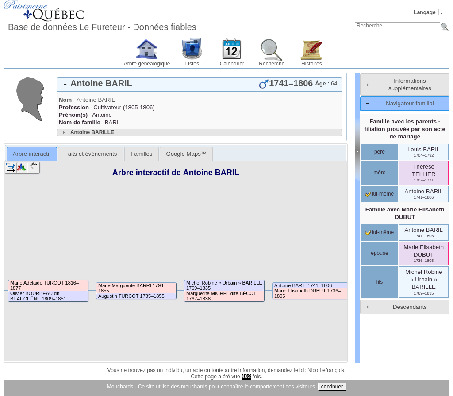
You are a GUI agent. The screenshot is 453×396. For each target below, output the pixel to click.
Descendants (410, 307)
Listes (192, 64)
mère (379, 172)
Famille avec (405, 213)
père (379, 152)
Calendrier (232, 64)
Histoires (311, 64)
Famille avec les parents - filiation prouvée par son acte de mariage (405, 129)
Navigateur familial (410, 103)
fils (379, 282)
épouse (379, 253)
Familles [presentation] (141, 153)
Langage (424, 12)
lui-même (379, 194)
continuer (332, 387)
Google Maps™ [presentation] (186, 153)
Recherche (271, 64)
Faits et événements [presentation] (91, 153)
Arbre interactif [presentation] (32, 153)
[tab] (199, 84)
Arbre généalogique (147, 64)
